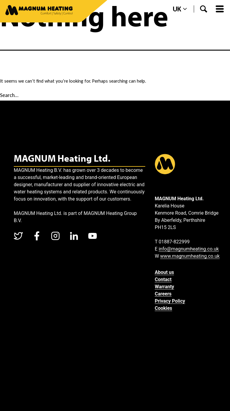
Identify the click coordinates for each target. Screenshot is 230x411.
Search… (9, 95)
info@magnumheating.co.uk (189, 249)
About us (164, 272)
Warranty (164, 286)
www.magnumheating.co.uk (190, 256)
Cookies (163, 308)
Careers (163, 294)
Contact (163, 279)
